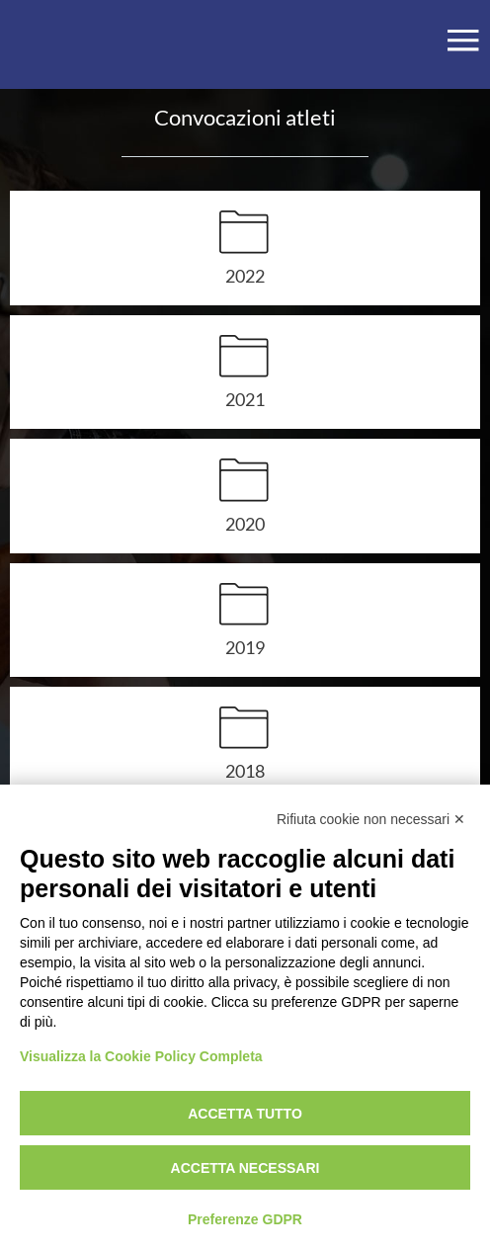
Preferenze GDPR (245, 1219)
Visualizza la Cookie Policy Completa (141, 1056)
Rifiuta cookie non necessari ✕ (371, 819)
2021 (245, 398)
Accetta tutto (245, 1114)
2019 (245, 646)
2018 (245, 770)
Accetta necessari (245, 1168)
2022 (245, 275)
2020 (245, 523)
